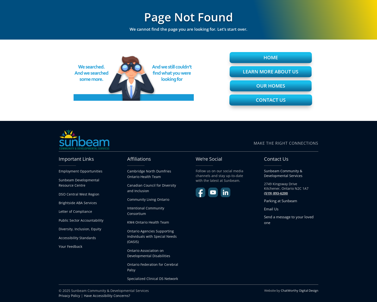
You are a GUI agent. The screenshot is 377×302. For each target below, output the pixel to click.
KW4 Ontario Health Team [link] (148, 222)
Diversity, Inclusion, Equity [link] (80, 229)
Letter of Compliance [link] (75, 211)
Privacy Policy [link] (69, 295)
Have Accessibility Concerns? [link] (107, 295)
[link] (152, 278)
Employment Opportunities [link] (80, 171)
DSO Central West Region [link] (79, 194)
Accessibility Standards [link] (77, 238)
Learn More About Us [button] (270, 71)
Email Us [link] (271, 209)
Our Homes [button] (270, 86)
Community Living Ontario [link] (148, 199)
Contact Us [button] (271, 100)
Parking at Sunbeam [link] (280, 200)
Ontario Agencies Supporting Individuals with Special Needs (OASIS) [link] (152, 236)
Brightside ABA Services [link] (78, 203)
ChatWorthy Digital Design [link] (299, 290)
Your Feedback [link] (70, 246)
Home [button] (271, 57)
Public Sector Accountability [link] (81, 220)
